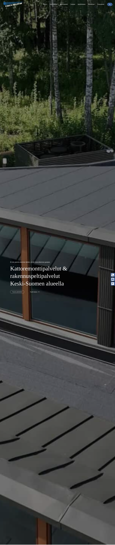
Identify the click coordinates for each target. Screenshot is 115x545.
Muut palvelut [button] (64, 4)
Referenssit (91, 4)
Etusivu (45, 4)
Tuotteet (72, 4)
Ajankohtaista (81, 4)
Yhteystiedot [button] (100, 4)
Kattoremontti (53, 4)
